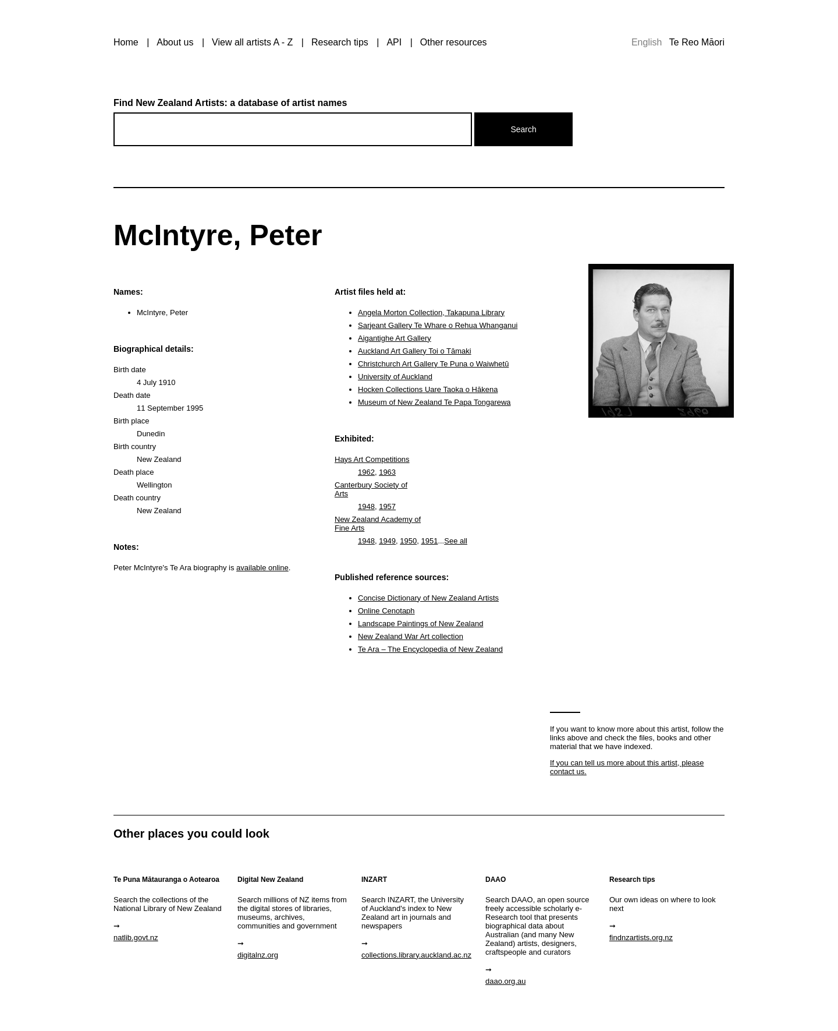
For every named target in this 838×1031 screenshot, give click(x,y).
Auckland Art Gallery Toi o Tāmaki (414, 351)
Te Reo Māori (697, 42)
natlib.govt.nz (135, 937)
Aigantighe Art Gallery (394, 338)
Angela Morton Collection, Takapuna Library (431, 312)
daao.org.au (505, 981)
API (394, 42)
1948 (366, 506)
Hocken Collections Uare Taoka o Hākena (428, 389)
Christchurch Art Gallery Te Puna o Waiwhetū (433, 363)
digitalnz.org (257, 955)
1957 (387, 506)
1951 (429, 540)
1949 (387, 540)
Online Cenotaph (386, 610)
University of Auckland (395, 376)
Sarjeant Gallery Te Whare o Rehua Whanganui (437, 325)
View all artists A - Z (252, 42)
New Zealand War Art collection (410, 636)
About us (175, 42)
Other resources (453, 42)
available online (262, 567)
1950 (408, 540)
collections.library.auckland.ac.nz (416, 955)
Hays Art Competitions (372, 459)
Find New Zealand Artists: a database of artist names (230, 103)
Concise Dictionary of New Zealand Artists (428, 598)
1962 (366, 472)
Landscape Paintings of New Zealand (420, 623)
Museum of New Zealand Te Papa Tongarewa (434, 402)
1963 (387, 472)
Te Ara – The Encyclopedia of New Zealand (430, 649)
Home (126, 42)
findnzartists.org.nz (641, 937)
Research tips (339, 42)
